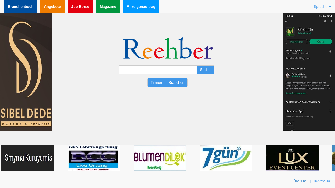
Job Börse (80, 6)
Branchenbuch (21, 6)
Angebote (52, 6)
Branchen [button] (176, 82)
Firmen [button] (156, 82)
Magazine (108, 6)
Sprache (322, 6)
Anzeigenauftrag (141, 6)
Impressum (322, 181)
